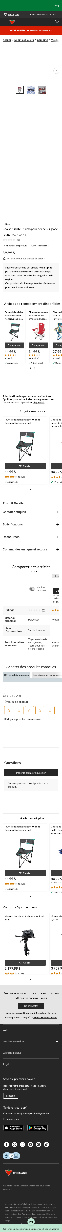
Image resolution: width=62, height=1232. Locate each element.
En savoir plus (11, 1118)
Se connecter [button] (31, 1006)
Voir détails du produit (15, 245)
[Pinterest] (38, 1144)
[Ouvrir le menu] (5, 22)
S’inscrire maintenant (45, 1017)
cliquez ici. (38, 402)
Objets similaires (40, 245)
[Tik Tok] (46, 1144)
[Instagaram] (22, 1144)
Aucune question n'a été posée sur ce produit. (28, 785)
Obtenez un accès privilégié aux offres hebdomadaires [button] (31, 1228)
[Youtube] (30, 1144)
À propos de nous (31, 1052)
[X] (14, 1144)
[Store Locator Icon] (5, 14)
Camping (42, 39)
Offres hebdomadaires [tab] (16, 674)
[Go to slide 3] (42, 90)
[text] (14, 357)
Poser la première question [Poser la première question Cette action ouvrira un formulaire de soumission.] (31, 772)
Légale (31, 1064)
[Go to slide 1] (20, 90)
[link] (12, 240)
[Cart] (57, 22)
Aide (31, 1030)
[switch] (33, 589)
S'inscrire (11, 1095)
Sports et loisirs (24, 39)
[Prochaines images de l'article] (56, 71)
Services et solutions (31, 1041)
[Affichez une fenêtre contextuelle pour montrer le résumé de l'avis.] (37, 358)
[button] (14, 345)
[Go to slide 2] (31, 90)
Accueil (7, 39)
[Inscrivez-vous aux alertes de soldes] (24, 258)
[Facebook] (6, 1144)
